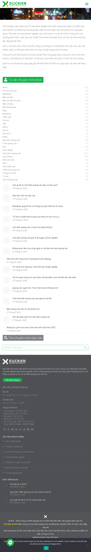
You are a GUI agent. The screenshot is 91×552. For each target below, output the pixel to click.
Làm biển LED (29, 531)
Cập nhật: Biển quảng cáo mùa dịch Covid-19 (30, 492)
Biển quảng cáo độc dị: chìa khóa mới (23, 309)
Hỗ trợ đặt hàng (13, 441)
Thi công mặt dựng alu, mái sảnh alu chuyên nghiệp (34, 267)
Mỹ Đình (63, 524)
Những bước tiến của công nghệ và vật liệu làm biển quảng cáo (40, 248)
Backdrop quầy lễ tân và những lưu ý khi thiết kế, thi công (37, 206)
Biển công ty (23, 524)
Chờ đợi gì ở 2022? (18, 484)
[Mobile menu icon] (86, 4)
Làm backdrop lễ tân (13, 531)
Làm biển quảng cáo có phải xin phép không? (32, 227)
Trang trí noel (48, 534)
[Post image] (7, 188)
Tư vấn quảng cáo (14, 473)
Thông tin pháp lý (14, 446)
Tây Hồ (46, 527)
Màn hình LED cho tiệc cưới (23, 195)
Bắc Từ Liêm (73, 524)
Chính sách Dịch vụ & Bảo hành (20, 452)
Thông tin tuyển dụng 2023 (18, 462)
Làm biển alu (42, 531)
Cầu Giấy (83, 524)
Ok (46, 548)
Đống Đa (55, 524)
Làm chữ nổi (54, 531)
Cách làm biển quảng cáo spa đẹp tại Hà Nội (32, 298)
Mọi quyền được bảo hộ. (72, 521)
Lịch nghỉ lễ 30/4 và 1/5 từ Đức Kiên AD (27, 500)
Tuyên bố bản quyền (15, 457)
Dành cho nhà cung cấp (17, 467)
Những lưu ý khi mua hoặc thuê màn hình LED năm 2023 (31, 327)
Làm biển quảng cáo (39, 524)
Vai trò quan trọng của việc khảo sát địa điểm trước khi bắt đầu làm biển (44, 277)
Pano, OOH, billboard (70, 531)
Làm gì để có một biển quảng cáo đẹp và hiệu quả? (35, 185)
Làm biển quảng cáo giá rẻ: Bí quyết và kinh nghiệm (35, 238)
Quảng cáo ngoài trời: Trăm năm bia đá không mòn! (35, 288)
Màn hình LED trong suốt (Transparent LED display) (29, 259)
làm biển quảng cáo (60, 369)
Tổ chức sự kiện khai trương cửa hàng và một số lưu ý (35, 217)
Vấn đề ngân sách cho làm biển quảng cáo (31, 317)
